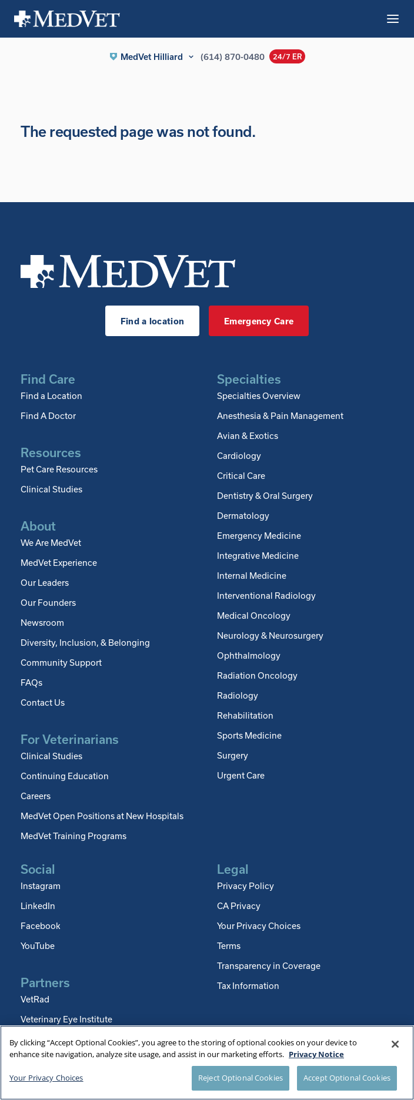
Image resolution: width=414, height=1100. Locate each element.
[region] (207, 1062)
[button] (152, 57)
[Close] (395, 1044)
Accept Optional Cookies (346, 1077)
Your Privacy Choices (259, 925)
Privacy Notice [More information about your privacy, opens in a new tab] (316, 1054)
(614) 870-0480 (233, 57)
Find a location (152, 321)
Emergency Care (258, 321)
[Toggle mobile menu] (393, 19)
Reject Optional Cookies (240, 1077)
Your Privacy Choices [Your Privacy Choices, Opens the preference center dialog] (46, 1077)
